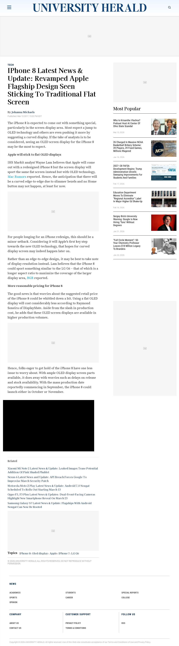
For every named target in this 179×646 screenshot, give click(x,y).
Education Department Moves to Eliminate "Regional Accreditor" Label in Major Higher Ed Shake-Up (127, 197)
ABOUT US (14, 623)
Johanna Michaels (23, 112)
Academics (15, 592)
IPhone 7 (64, 553)
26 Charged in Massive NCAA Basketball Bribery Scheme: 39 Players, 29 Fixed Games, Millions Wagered (128, 146)
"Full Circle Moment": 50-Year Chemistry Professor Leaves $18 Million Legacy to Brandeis (126, 244)
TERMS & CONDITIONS (76, 628)
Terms (111, 642)
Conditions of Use (126, 642)
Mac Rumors (17, 176)
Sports (13, 597)
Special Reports (130, 592)
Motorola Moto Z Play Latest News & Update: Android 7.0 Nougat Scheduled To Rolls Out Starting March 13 (48, 487)
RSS (123, 623)
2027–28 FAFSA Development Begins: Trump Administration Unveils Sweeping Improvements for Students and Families (127, 171)
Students (71, 592)
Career (69, 597)
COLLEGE (125, 597)
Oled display (40, 553)
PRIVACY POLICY (73, 623)
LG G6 (75, 553)
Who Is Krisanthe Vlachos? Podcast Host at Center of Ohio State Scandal (126, 123)
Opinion (13, 602)
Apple (53, 553)
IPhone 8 (24, 553)
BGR (30, 278)
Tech (11, 64)
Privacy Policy (144, 642)
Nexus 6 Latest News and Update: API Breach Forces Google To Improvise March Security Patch (47, 479)
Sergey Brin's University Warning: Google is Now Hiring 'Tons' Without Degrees (125, 221)
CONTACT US (15, 628)
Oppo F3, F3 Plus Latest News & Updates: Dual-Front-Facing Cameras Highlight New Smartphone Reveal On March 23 (51, 496)
